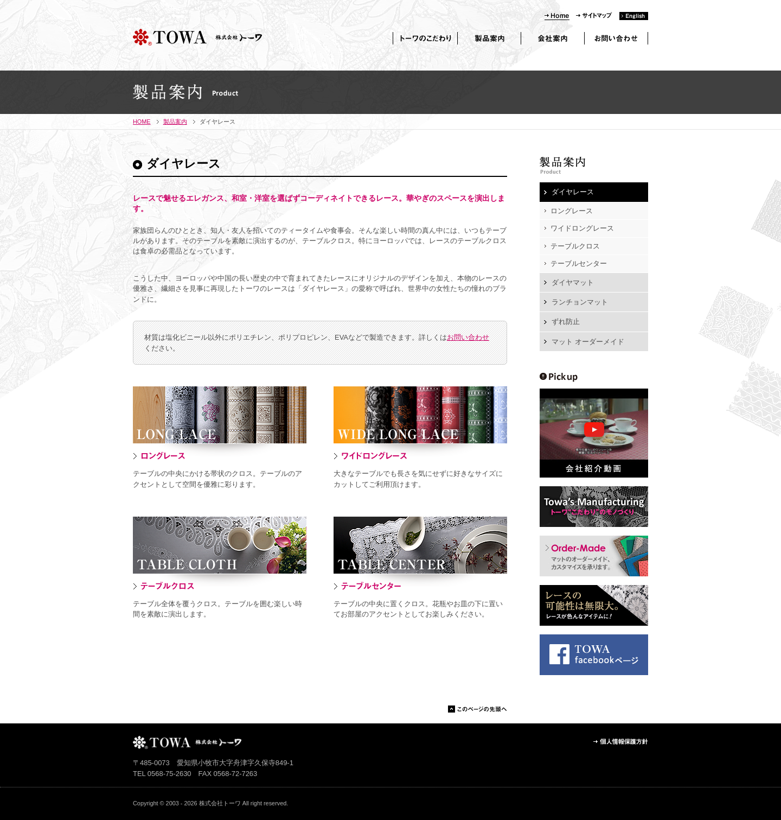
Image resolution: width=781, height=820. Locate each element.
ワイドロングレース (582, 228)
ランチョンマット (580, 302)
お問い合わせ (468, 337)
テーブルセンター (578, 263)
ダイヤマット (573, 282)
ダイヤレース (573, 192)
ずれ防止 (566, 321)
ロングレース (571, 211)
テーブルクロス (575, 246)
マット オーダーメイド (588, 342)
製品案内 (175, 121)
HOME (142, 121)
